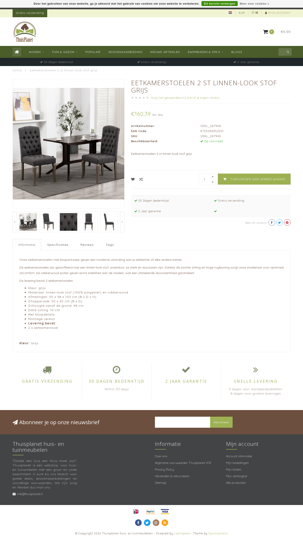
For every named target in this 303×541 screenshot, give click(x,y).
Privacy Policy (164, 469)
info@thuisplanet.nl (30, 494)
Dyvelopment (218, 533)
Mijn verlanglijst (236, 476)
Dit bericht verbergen (219, 3)
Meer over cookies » (254, 3)
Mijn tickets (233, 469)
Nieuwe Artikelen (165, 52)
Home (17, 70)
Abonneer (221, 422)
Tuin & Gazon (63, 52)
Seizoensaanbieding (125, 52)
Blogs (236, 52)
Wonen (35, 52)
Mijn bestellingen (237, 463)
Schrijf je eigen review (202, 97)
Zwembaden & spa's (204, 52)
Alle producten (236, 483)
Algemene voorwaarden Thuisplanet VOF (183, 463)
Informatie (26, 245)
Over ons (161, 456)
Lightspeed (182, 533)
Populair (93, 52)
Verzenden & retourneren (172, 476)
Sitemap (160, 483)
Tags (110, 245)
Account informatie (239, 456)
